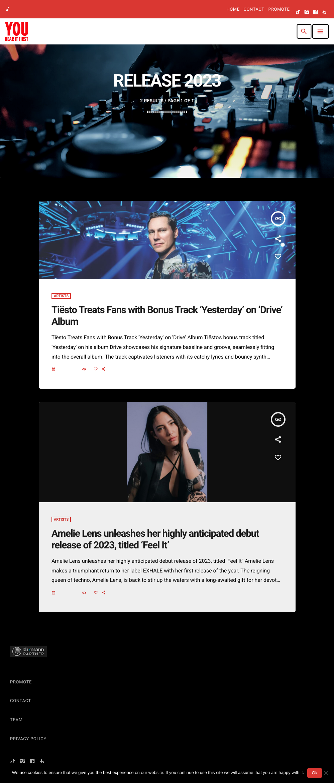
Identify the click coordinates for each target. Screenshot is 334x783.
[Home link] (16, 31)
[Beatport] (324, 12)
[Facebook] (315, 12)
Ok (315, 772)
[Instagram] (307, 12)
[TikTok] (298, 12)
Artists (61, 300)
